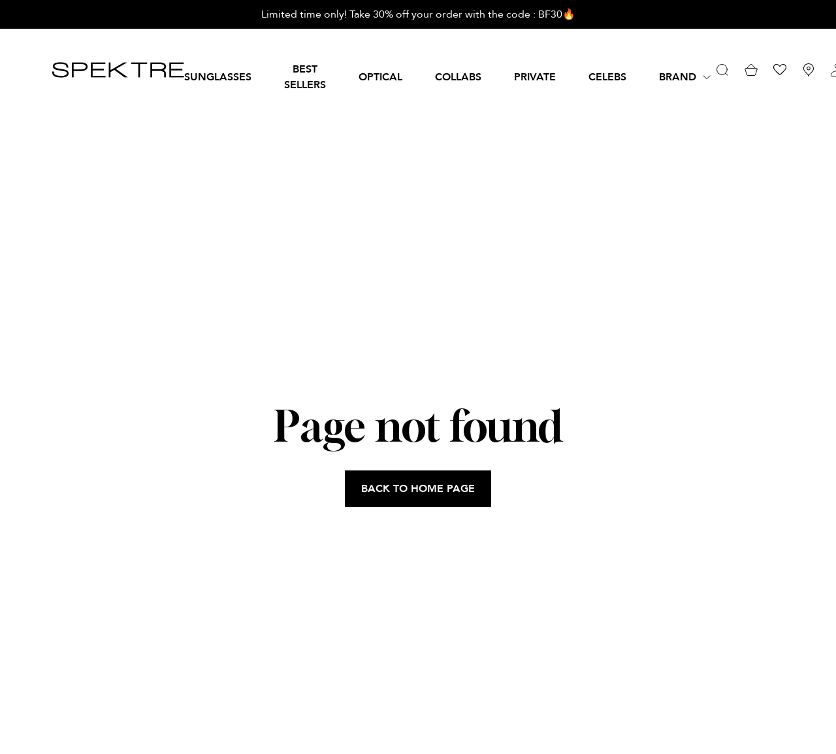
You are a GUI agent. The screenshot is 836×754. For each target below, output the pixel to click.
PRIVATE (535, 77)
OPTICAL (380, 77)
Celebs (607, 77)
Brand (677, 77)
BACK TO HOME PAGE (418, 489)
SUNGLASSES (217, 77)
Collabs (458, 77)
